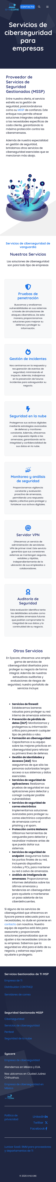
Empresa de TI (13, 980)
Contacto (27, 6)
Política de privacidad (11, 1117)
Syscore (9, 1053)
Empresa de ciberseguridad (22, 1060)
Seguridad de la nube (18, 1038)
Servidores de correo (17, 994)
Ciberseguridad (14, 1019)
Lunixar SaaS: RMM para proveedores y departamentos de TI (27, 1149)
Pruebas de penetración (27, 296)
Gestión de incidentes (28, 358)
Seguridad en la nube (28, 416)
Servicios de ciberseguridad (22, 1025)
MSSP (21, 110)
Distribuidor (18, 987)
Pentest (9, 1032)
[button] (39, 7)
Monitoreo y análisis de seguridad (28, 478)
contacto (10, 924)
